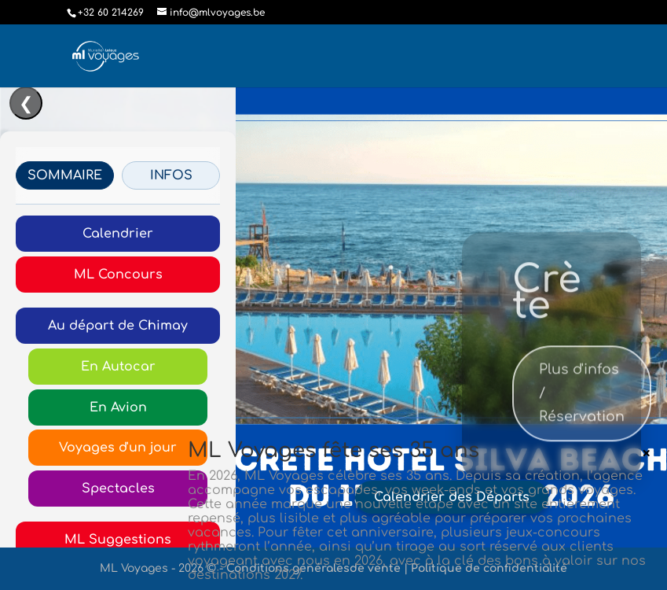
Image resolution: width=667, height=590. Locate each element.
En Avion (118, 407)
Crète (546, 303)
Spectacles (118, 488)
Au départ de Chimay (118, 326)
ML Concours (118, 274)
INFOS (171, 175)
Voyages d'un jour (118, 448)
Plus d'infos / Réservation (582, 403)
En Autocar (118, 367)
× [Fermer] (646, 453)
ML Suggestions (117, 540)
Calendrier (117, 234)
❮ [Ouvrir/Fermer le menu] (26, 103)
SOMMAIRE (64, 175)
